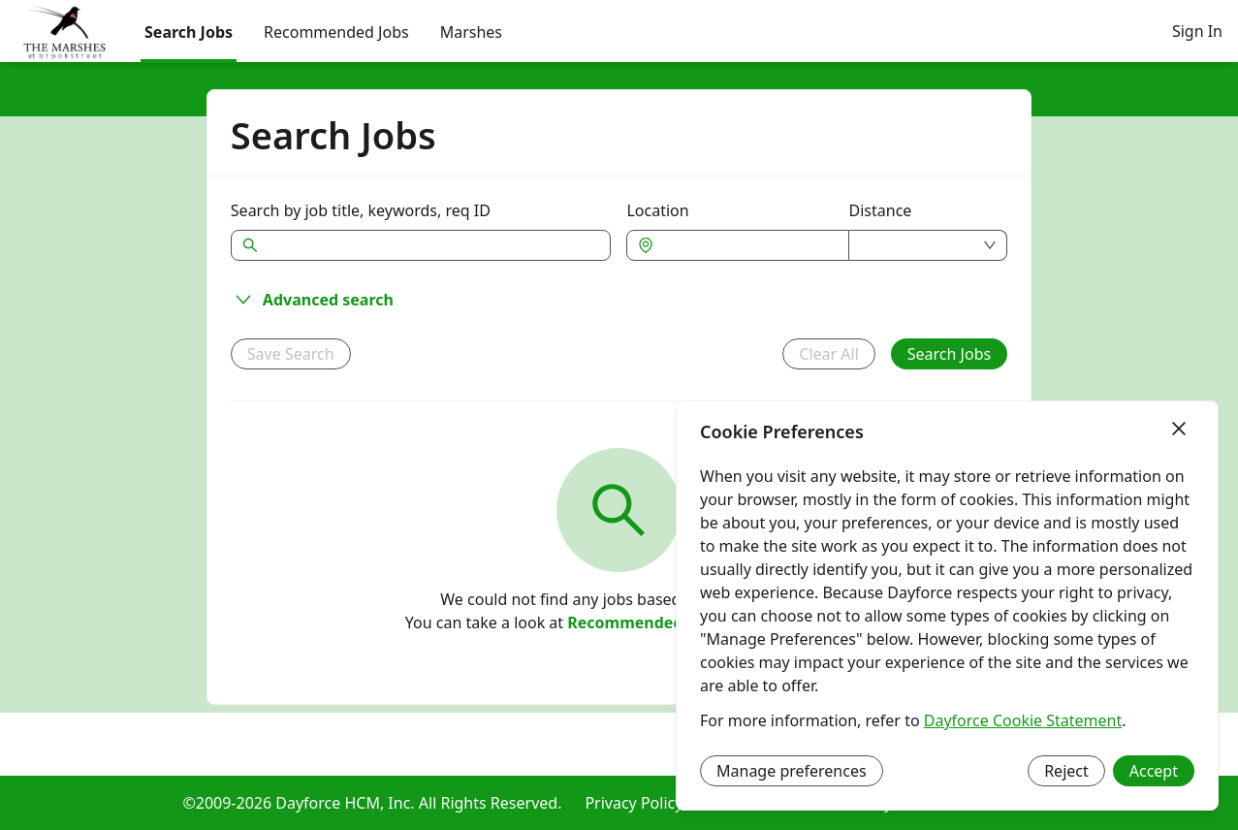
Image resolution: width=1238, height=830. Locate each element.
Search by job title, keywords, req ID (361, 210)
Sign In (1197, 31)
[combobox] (747, 245)
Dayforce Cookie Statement (1023, 720)
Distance (880, 210)
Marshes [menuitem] (471, 32)
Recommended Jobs (643, 622)
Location (657, 210)
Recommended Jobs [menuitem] (336, 32)
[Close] (1178, 429)
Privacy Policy (633, 803)
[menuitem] (64, 32)
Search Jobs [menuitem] (188, 32)
